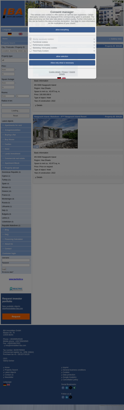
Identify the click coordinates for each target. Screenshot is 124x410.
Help (76, 21)
